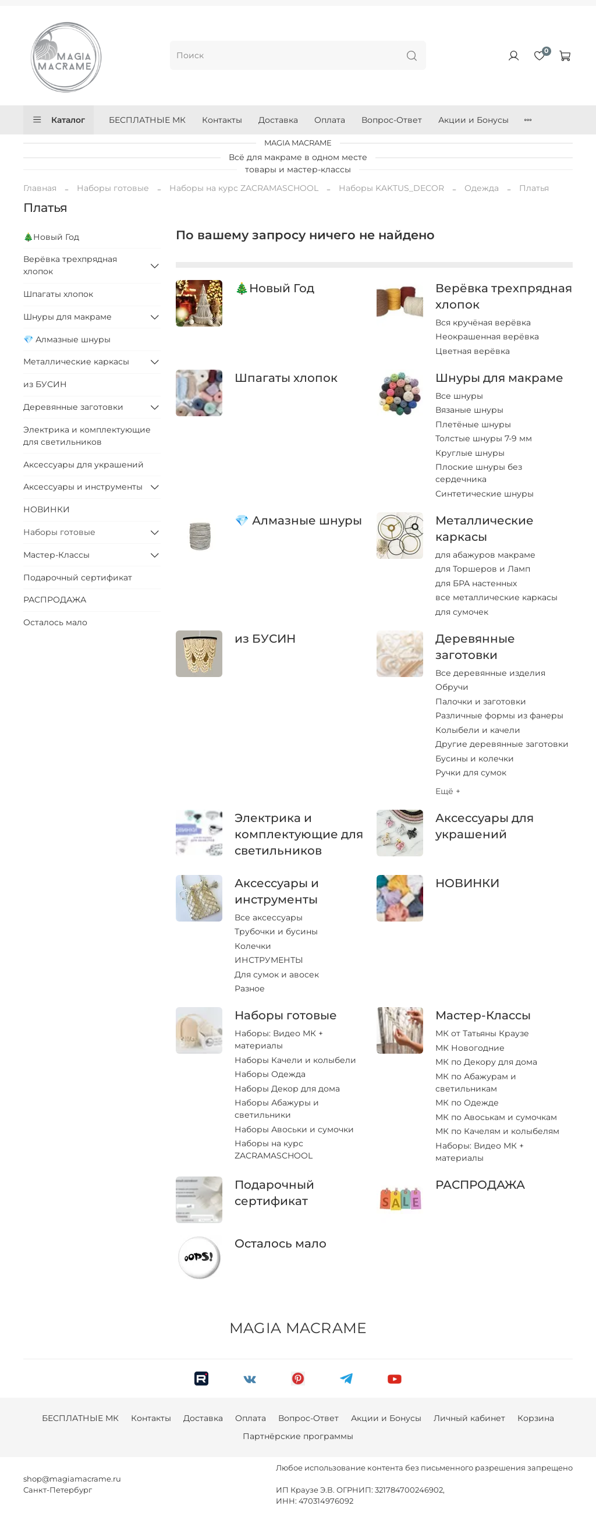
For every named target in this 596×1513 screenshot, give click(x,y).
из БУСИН (265, 639)
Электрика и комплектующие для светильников (299, 834)
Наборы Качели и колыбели (295, 1060)
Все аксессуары (269, 917)
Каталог (58, 120)
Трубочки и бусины (276, 931)
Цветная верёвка (472, 351)
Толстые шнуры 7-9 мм (483, 438)
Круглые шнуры (470, 453)
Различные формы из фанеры (499, 715)
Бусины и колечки (474, 758)
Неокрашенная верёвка (487, 336)
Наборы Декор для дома (287, 1088)
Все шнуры (459, 396)
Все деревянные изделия (490, 673)
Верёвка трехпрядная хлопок (70, 265)
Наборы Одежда (270, 1074)
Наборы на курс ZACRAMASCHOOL (243, 188)
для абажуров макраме (485, 555)
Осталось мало (281, 1243)
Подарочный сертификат (77, 577)
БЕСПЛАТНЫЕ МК (147, 120)
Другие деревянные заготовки (502, 744)
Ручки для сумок (470, 772)
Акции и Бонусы (473, 120)
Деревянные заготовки (73, 407)
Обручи (452, 687)
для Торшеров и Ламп (482, 569)
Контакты (222, 120)
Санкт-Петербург (57, 1490)
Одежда (481, 188)
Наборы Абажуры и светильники (277, 1108)
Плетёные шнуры (473, 424)
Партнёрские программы (298, 1436)
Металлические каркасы (76, 361)
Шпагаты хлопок (286, 378)
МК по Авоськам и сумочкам (496, 1117)
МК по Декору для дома (486, 1062)
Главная (39, 188)
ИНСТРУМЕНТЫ (269, 960)
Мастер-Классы (483, 1015)
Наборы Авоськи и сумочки (294, 1129)
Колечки (253, 946)
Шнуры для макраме (499, 378)
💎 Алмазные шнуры (298, 520)
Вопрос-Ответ (391, 120)
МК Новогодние (470, 1048)
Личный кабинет (469, 1418)
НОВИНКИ (467, 883)
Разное (250, 988)
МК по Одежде (467, 1102)
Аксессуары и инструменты (83, 486)
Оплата (329, 120)
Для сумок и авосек (277, 974)
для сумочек (461, 612)
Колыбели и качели (477, 730)
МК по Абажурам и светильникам (475, 1082)
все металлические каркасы (496, 597)
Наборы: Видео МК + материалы (279, 1039)
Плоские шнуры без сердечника (478, 473)
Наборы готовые (113, 188)
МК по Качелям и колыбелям (497, 1131)
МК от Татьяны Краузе (482, 1033)
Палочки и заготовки (480, 701)
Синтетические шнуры (484, 493)
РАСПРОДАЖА (480, 1185)
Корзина (535, 1418)
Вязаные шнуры (469, 410)
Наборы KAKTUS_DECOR (391, 188)
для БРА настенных (476, 583)
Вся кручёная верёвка (483, 322)
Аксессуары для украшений (83, 464)
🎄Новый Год (274, 288)
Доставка (278, 120)
